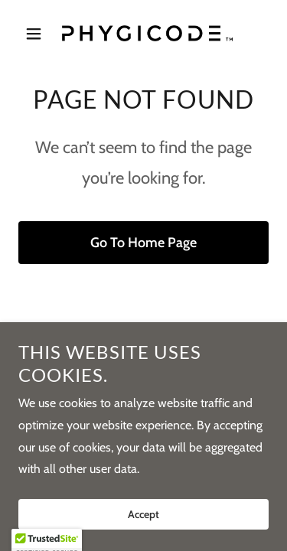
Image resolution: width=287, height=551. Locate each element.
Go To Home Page (143, 242)
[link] (143, 33)
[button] (37, 33)
